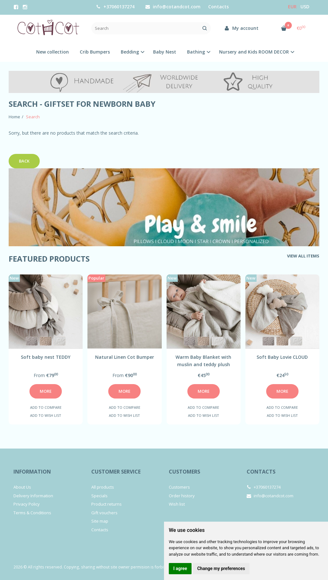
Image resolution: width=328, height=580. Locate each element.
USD (304, 7)
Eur (292, 7)
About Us (22, 487)
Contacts (99, 530)
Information (32, 471)
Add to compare (46, 407)
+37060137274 (115, 7)
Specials (99, 496)
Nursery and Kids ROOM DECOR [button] (254, 52)
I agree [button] (180, 568)
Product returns (106, 504)
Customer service (116, 471)
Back (24, 161)
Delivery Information (33, 496)
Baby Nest (164, 52)
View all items (303, 256)
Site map (99, 521)
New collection (52, 52)
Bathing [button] (196, 52)
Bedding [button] (130, 52)
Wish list (177, 504)
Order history (182, 496)
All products (102, 487)
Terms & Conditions (32, 513)
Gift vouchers (104, 513)
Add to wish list (45, 415)
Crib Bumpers (95, 52)
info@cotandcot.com (173, 7)
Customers (184, 471)
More (46, 391)
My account (241, 28)
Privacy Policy (26, 504)
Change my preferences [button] (221, 568)
